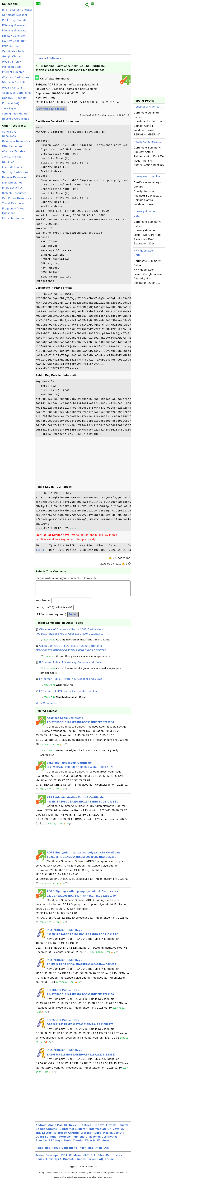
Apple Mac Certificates (16, 92)
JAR (86, 1158)
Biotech (68, 1162)
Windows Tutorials (14, 151)
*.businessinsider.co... (148, 106)
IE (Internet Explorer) (73, 1132)
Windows (103, 1143)
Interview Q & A (12, 188)
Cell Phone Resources (16, 198)
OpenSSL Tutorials (14, 98)
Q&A (58, 1162)
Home (39, 58)
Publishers (54, 58)
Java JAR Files (12, 156)
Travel (91, 1162)
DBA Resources (12, 146)
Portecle (65, 1140)
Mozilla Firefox (11, 61)
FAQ (100, 1162)
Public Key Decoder (15, 20)
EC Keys (98, 1128)
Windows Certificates (15, 77)
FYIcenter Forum (13, 218)
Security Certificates (15, 172)
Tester (40, 1158)
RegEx (40, 1162)
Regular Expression (15, 177)
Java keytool (10, 108)
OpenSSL (42, 1140)
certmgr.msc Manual (15, 113)
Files (101, 1158)
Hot (47, 1151)
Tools (67, 1143)
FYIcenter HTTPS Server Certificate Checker (68, 694)
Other (54, 1140)
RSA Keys (55, 1143)
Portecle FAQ (10, 103)
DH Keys (70, 1128)
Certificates (114, 1158)
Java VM (119, 1132)
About (56, 1151)
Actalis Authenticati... (147, 141)
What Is (90, 1143)
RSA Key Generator (15, 25)
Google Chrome (12, 56)
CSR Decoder (11, 46)
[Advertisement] (17, 269)
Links (50, 1162)
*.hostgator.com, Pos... (148, 176)
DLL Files (8, 162)
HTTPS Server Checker (17, 9)
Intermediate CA (100, 1132)
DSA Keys (84, 1128)
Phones (80, 1162)
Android (41, 1128)
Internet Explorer (13, 72)
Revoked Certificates (15, 118)
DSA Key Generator (15, 30)
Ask (106, 1151)
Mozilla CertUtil (12, 87)
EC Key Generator (14, 41)
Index (82, 1151)
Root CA (41, 1143)
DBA (64, 1158)
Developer (53, 1158)
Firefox (111, 1128)
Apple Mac (55, 1128)
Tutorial (78, 1143)
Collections (69, 1151)
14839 (41, 550)
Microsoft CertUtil (13, 82)
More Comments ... (48, 706)
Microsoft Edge (12, 66)
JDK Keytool (44, 1136)
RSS (91, 1151)
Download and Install (51, 108)
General (122, 1128)
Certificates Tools (13, 51)
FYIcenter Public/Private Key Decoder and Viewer (71, 665)
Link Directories (12, 182)
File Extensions (12, 167)
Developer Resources (16, 141)
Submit (73, 617)
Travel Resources (13, 203)
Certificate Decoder (14, 15)
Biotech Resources (14, 193)
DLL (93, 1158)
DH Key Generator (14, 35)
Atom (99, 1151)
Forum (109, 1162)
